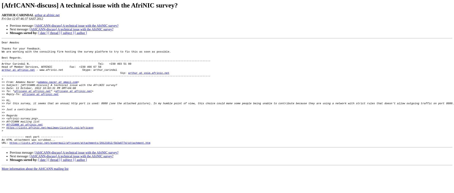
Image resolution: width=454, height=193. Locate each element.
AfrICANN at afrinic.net (24, 141)
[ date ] (42, 33)
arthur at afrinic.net (47, 15)
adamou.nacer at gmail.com (57, 90)
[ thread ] (54, 33)
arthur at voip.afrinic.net (148, 79)
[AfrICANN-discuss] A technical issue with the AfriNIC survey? (77, 25)
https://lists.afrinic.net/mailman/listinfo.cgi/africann (49, 145)
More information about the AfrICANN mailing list (35, 189)
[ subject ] (67, 33)
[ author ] (81, 33)
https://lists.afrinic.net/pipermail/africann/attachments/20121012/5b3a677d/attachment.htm (80, 163)
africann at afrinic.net (32, 101)
